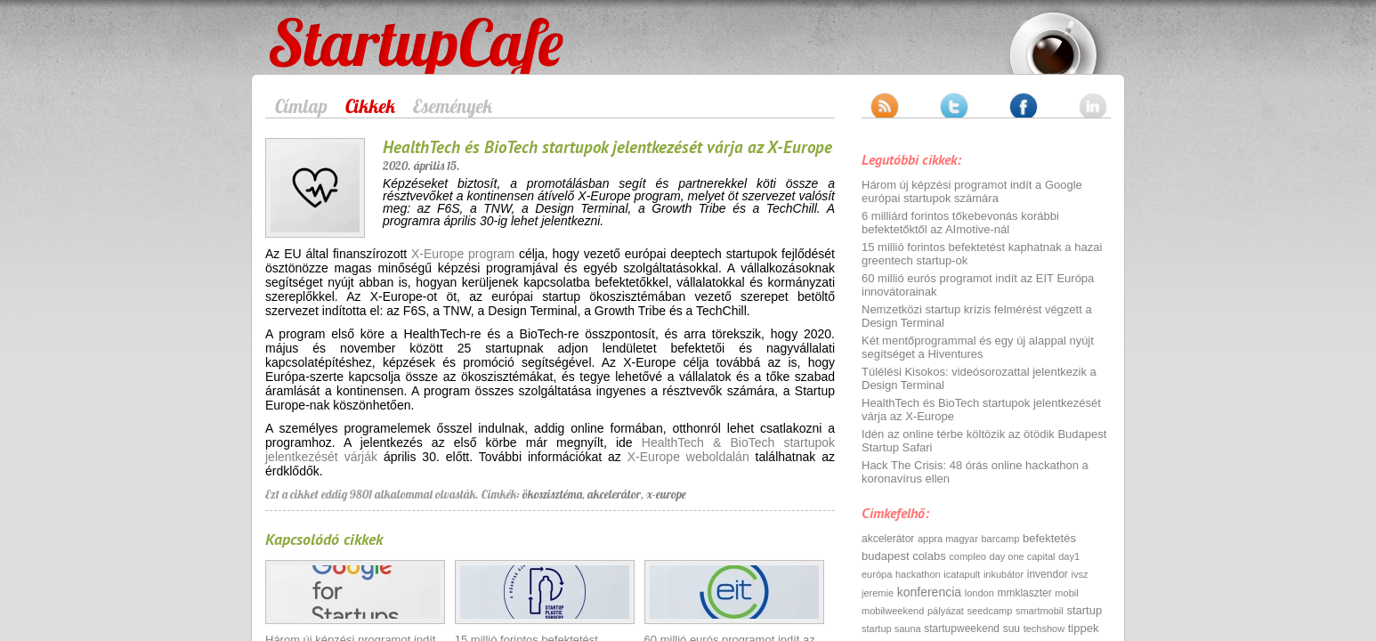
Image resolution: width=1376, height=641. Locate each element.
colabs (929, 556)
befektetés (1049, 538)
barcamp (1001, 538)
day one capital (1023, 556)
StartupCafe (302, 28)
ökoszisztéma (552, 494)
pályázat (945, 610)
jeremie (878, 593)
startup (1084, 610)
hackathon (918, 574)
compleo (967, 556)
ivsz (1079, 574)
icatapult (961, 574)
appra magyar (948, 538)
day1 (1069, 556)
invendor (1047, 574)
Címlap (301, 106)
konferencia (929, 592)
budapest (886, 556)
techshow (1044, 628)
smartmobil (1040, 610)
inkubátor (1003, 574)
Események (452, 106)
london (979, 593)
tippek (1083, 628)
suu (1011, 628)
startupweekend (962, 628)
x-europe (666, 494)
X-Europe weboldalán (688, 457)
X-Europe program (462, 254)
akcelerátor (614, 494)
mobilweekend (893, 610)
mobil (1066, 593)
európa (877, 574)
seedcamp (990, 610)
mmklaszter (1024, 593)
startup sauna (891, 628)
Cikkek (370, 106)
